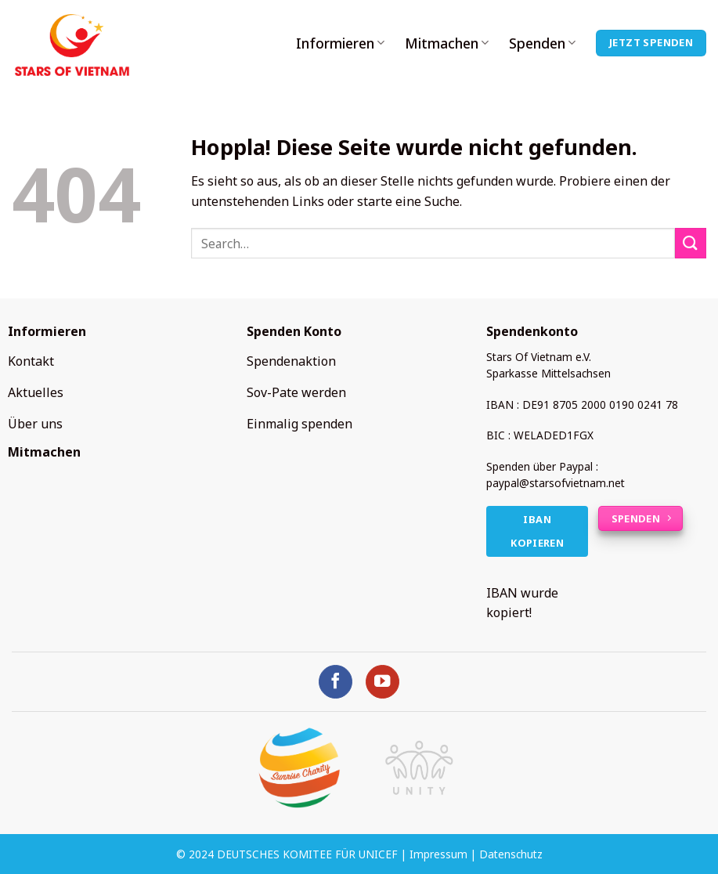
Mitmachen (447, 43)
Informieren (340, 43)
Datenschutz (511, 854)
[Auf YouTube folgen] (382, 682)
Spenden (542, 43)
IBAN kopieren (537, 531)
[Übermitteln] (690, 243)
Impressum (438, 854)
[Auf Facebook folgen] (335, 682)
